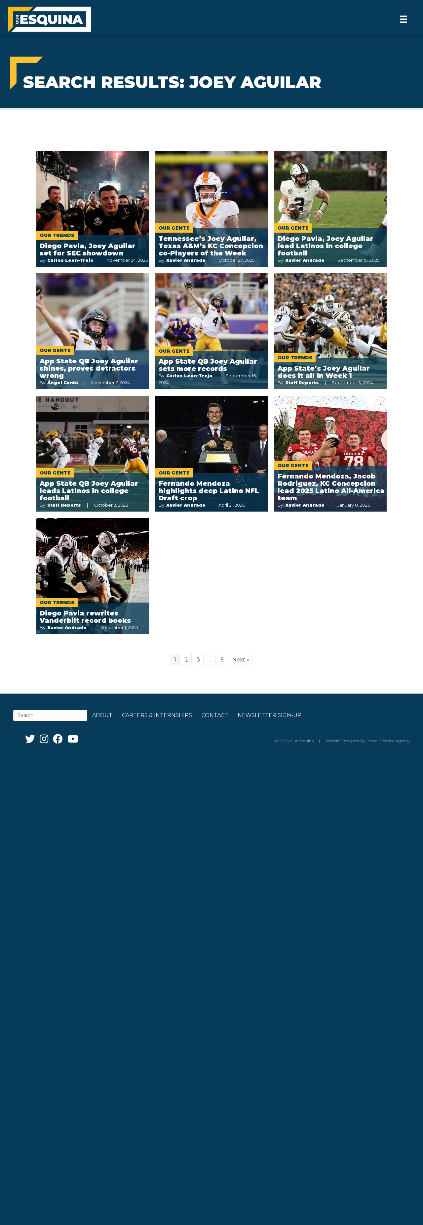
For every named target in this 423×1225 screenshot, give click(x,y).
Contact (215, 715)
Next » (240, 660)
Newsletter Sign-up (269, 715)
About (102, 715)
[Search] (50, 715)
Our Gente (174, 228)
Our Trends (57, 235)
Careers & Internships (157, 715)
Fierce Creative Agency (388, 740)
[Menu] (403, 19)
